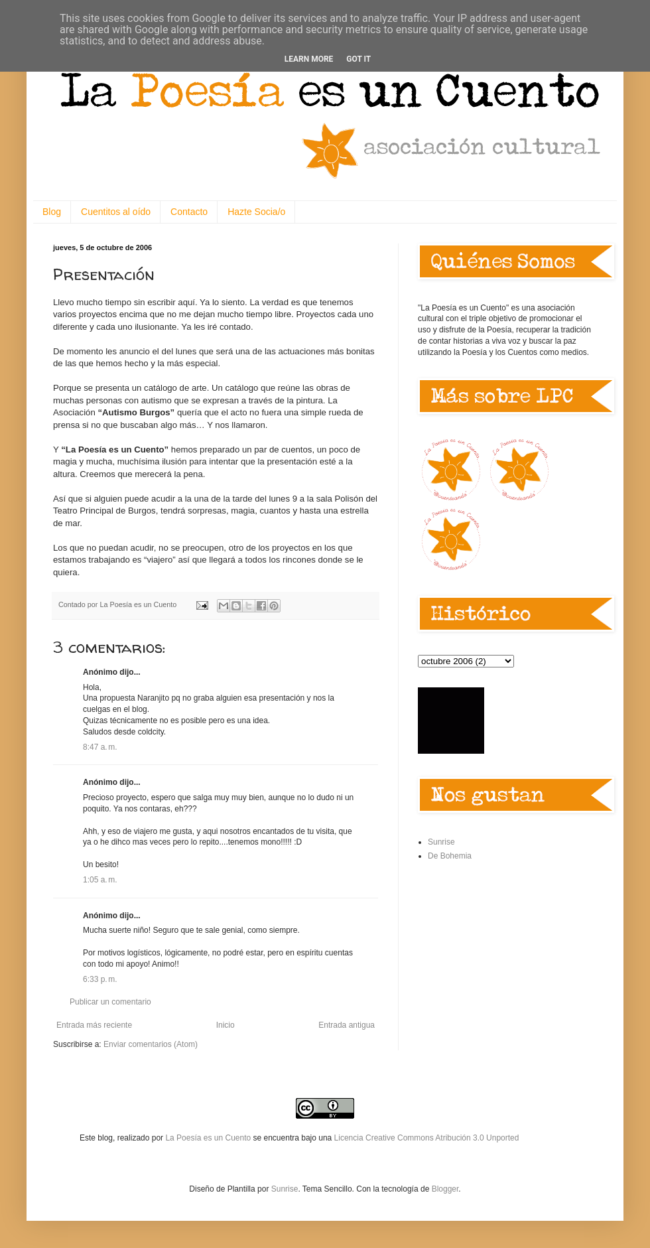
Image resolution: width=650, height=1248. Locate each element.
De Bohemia (450, 856)
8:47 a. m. (100, 747)
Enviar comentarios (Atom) (150, 1044)
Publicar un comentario (110, 1001)
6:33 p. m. (100, 979)
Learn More (309, 59)
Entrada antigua (346, 1025)
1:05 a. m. (100, 879)
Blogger (445, 1189)
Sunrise (441, 842)
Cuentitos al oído (116, 211)
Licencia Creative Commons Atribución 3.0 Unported (426, 1138)
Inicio (225, 1025)
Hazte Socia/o (256, 211)
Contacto (189, 211)
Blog (51, 211)
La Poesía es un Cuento (209, 1138)
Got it (358, 59)
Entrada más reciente (94, 1025)
